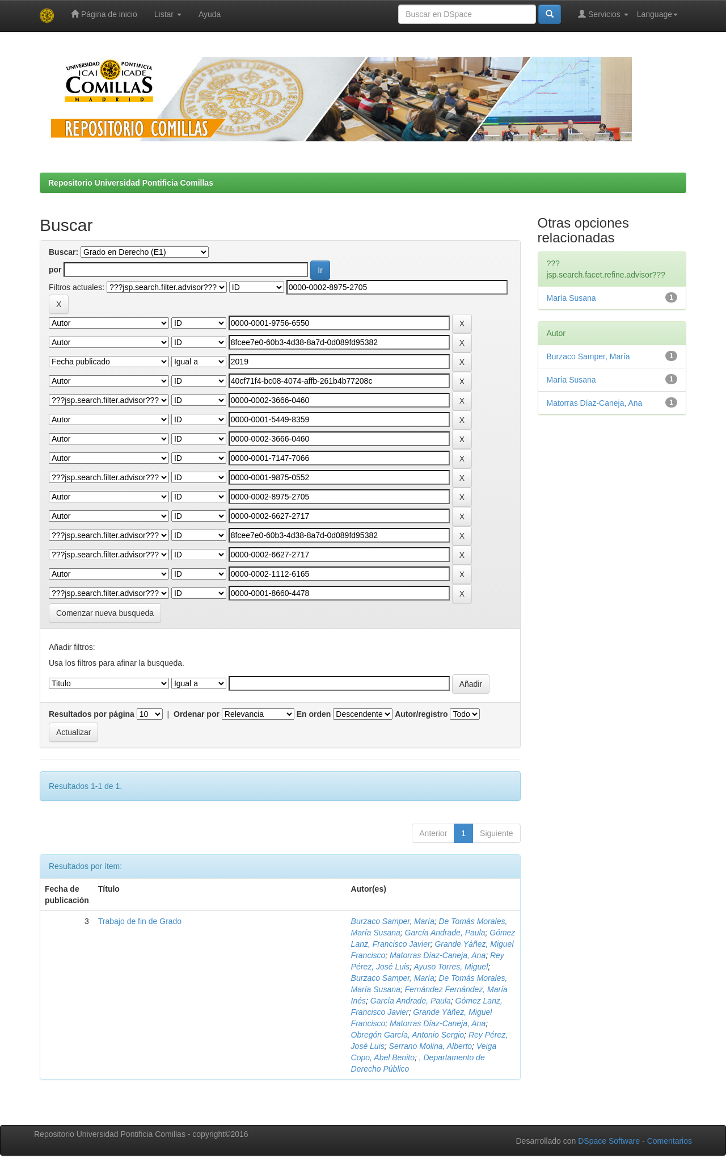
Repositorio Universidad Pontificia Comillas (130, 182)
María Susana (571, 298)
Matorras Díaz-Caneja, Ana (438, 955)
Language (657, 14)
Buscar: (63, 252)
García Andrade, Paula (445, 932)
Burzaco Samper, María (392, 921)
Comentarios (669, 1140)
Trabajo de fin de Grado (140, 921)
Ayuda (210, 14)
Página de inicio (104, 14)
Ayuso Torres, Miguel (450, 966)
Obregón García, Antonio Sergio (408, 1034)
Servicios (603, 14)
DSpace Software (609, 1140)
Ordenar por (197, 714)
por (55, 269)
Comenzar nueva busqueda (105, 613)
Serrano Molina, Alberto (430, 1046)
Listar (168, 14)
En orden (314, 714)
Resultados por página (91, 714)
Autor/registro (421, 714)
